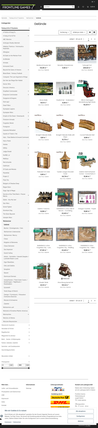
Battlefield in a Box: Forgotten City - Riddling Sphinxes (65, 247)
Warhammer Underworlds (12, 231)
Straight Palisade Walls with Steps (65, 136)
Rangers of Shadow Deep (11, 183)
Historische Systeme (8, 325)
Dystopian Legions (9, 109)
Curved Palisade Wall (87, 135)
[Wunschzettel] (83, 6)
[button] (78, 6)
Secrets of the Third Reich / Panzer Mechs (14, 195)
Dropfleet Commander (10, 91)
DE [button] (92, 2)
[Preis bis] (22, 365)
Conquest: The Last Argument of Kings (15, 77)
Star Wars (6, 203)
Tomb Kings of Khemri (11, 291)
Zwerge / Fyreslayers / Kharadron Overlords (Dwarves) (15, 295)
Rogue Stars (7, 187)
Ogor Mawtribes (9, 262)
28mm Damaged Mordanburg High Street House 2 (87, 101)
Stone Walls (44, 100)
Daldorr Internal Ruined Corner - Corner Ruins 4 (87, 173)
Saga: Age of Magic (9, 190)
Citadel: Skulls (43, 282)
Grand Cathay (8, 253)
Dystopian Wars (8, 112)
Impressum (5, 398)
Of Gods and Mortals (9, 169)
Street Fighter (7, 207)
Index (3, 402)
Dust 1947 (6, 102)
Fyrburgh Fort (87, 65)
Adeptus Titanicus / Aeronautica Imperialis (13, 47)
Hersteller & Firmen (8, 328)
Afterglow (6, 52)
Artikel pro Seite (78, 32)
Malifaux (5, 158)
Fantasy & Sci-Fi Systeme (10, 28)
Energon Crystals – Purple (87, 209)
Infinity (5, 148)
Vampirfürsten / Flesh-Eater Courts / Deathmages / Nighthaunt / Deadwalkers (15, 282)
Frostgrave (6, 126)
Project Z (6, 176)
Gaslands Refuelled (9, 130)
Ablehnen (80, 421)
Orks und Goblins (9, 265)
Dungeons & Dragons (9, 98)
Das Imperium (8, 249)
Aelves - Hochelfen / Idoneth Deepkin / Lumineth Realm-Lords (16, 257)
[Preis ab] (5, 365)
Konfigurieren (81, 416)
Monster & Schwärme (10, 300)
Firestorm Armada (8, 119)
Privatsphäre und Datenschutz (11, 391)
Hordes (5, 144)
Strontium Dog (7, 210)
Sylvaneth (7, 287)
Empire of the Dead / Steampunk (13, 116)
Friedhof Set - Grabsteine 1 (65, 100)
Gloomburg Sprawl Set (65, 282)
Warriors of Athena (9, 318)
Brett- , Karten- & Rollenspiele (11, 339)
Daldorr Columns (43, 209)
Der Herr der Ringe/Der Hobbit (12, 80)
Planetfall (6, 173)
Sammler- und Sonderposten (11, 346)
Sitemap (28, 388)
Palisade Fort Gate (43, 172)
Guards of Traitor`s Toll (10, 134)
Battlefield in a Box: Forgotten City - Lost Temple (44, 247)
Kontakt (4, 405)
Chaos (6, 239)
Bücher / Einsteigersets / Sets (13, 228)
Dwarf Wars (7, 105)
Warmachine (7, 314)
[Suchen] (58, 6)
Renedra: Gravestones (65, 65)
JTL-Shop (87, 425)
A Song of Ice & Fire (9, 36)
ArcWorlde (6, 59)
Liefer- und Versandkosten (10, 388)
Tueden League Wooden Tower (65, 173)
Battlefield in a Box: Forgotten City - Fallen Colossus (87, 247)
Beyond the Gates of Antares (12, 70)
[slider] (2, 368)
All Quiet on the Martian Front (12, 55)
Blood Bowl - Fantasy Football (12, 73)
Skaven (6, 273)
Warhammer (7, 221)
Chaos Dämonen (9, 246)
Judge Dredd (7, 151)
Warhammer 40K (8, 307)
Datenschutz (17, 422)
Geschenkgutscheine (8, 350)
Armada (5, 62)
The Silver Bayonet (9, 214)
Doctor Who (7, 84)
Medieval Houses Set (44, 65)
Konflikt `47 (6, 155)
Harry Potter (7, 141)
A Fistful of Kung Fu (9, 32)
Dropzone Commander (10, 94)
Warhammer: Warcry (10, 235)
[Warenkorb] (90, 6)
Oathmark (6, 166)
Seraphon (7, 269)
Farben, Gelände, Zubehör (10, 343)
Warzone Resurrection (10, 321)
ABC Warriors (7, 39)
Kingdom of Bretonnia (11, 242)
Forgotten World (8, 123)
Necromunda (7, 162)
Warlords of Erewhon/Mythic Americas (15, 311)
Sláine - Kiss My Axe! (9, 200)
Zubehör (6, 304)
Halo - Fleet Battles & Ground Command (16, 137)
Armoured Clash (8, 66)
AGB (3, 395)
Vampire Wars (7, 217)
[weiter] (94, 39)
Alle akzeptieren (80, 411)
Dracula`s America (9, 87)
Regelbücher (6, 332)
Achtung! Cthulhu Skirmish (11, 43)
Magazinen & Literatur (8, 335)
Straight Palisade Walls (43, 135)
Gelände (6, 224)
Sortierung (63, 32)
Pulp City (6, 180)
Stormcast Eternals (10, 276)
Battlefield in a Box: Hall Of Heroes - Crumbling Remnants (65, 210)
